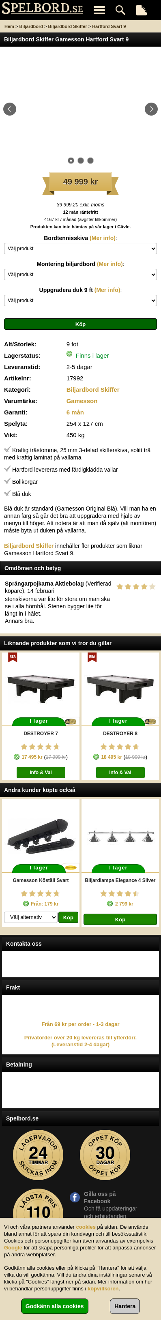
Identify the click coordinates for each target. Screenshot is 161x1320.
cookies (86, 1227)
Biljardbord (31, 26)
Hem (9, 26)
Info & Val (41, 772)
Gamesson (82, 400)
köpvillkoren (103, 1289)
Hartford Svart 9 (109, 26)
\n (80, 248)
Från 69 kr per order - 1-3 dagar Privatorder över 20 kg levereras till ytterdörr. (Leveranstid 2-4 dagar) (80, 1034)
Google (13, 1248)
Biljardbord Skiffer (67, 26)
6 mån (75, 412)
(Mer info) (102, 238)
